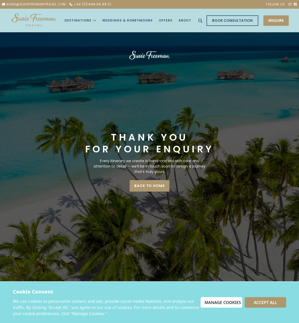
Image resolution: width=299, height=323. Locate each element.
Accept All (265, 302)
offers (165, 20)
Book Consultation (232, 20)
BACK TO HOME (149, 185)
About (185, 20)
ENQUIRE (276, 20)
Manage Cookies (222, 302)
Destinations (80, 20)
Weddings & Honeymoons (127, 20)
